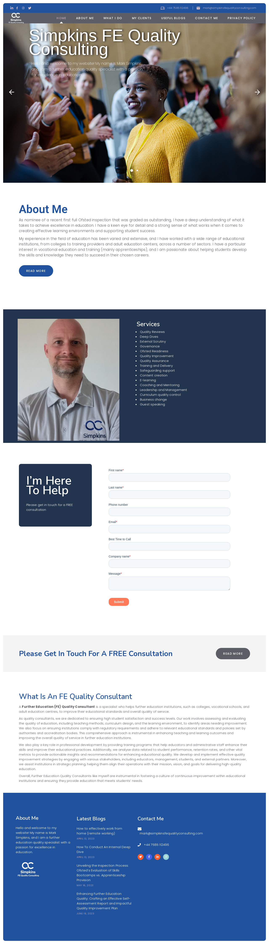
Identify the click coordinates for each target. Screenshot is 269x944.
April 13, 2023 (85, 838)
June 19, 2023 (85, 913)
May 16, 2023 (85, 885)
